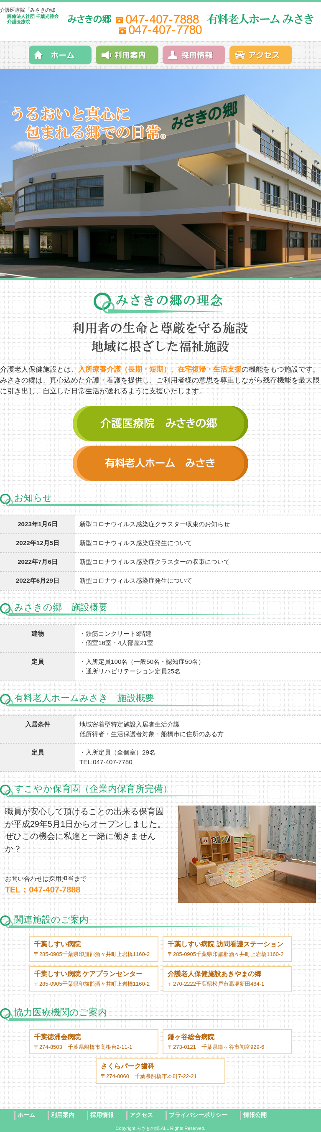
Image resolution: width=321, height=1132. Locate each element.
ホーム (26, 1115)
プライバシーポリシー (198, 1115)
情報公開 (255, 1115)
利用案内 (62, 1115)
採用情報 (102, 1115)
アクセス (141, 1115)
